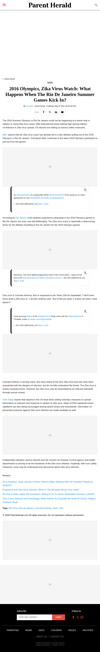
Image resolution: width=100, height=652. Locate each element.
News (50, 82)
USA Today (8, 399)
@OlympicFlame (56, 195)
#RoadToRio (35, 198)
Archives (88, 630)
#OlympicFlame (23, 195)
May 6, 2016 (43, 204)
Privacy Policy (58, 645)
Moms (28, 630)
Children (56, 630)
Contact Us (57, 636)
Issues (72, 630)
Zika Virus (13, 508)
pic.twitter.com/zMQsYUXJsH (48, 278)
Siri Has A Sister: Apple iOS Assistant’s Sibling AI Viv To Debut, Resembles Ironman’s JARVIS (48, 494)
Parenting (13, 630)
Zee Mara (30, 106)
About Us (41, 636)
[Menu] (4, 5)
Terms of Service (43, 645)
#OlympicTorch (44, 316)
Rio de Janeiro (26, 508)
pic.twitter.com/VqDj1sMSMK (40, 319)
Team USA (58, 508)
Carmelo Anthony (43, 508)
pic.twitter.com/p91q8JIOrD (52, 198)
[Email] (62, 112)
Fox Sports (20, 218)
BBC (5, 135)
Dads (41, 630)
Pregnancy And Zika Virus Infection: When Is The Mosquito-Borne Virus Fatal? (41, 490)
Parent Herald (9, 79)
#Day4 (29, 316)
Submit (58, 617)
